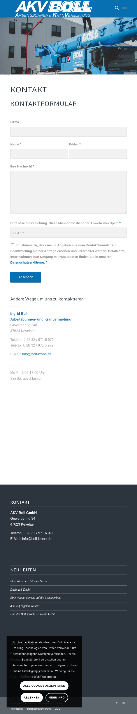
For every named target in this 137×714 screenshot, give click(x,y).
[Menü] (124, 8)
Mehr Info (57, 697)
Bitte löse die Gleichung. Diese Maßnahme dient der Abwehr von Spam (65, 225)
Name (15, 146)
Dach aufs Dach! (20, 589)
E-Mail (75, 146)
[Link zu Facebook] (117, 703)
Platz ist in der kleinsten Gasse (28, 581)
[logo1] (57, 8)
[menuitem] (115, 8)
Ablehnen (31, 697)
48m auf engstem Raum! (24, 606)
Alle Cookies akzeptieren (44, 685)
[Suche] (115, 8)
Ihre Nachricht (22, 168)
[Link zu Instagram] (123, 703)
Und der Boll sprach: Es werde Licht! (32, 614)
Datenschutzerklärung (27, 264)
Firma (14, 124)
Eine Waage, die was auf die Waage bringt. (35, 597)
